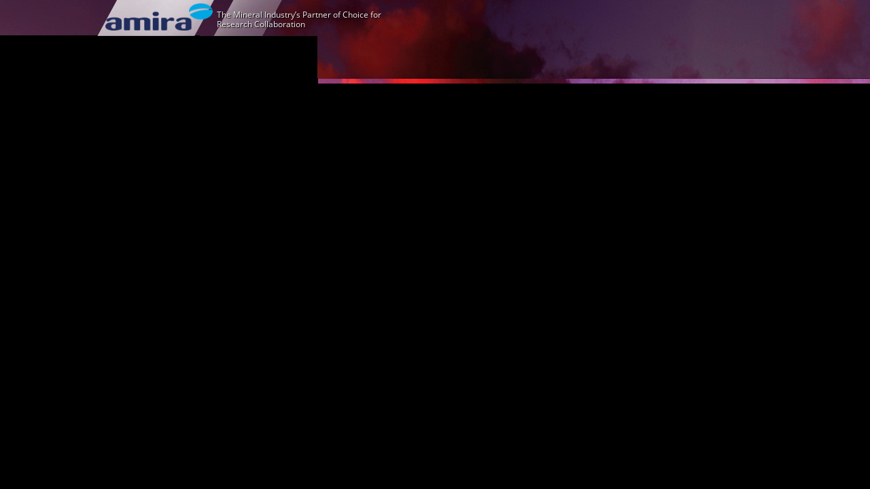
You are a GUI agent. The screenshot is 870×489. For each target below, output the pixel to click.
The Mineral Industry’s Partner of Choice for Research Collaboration (299, 19)
